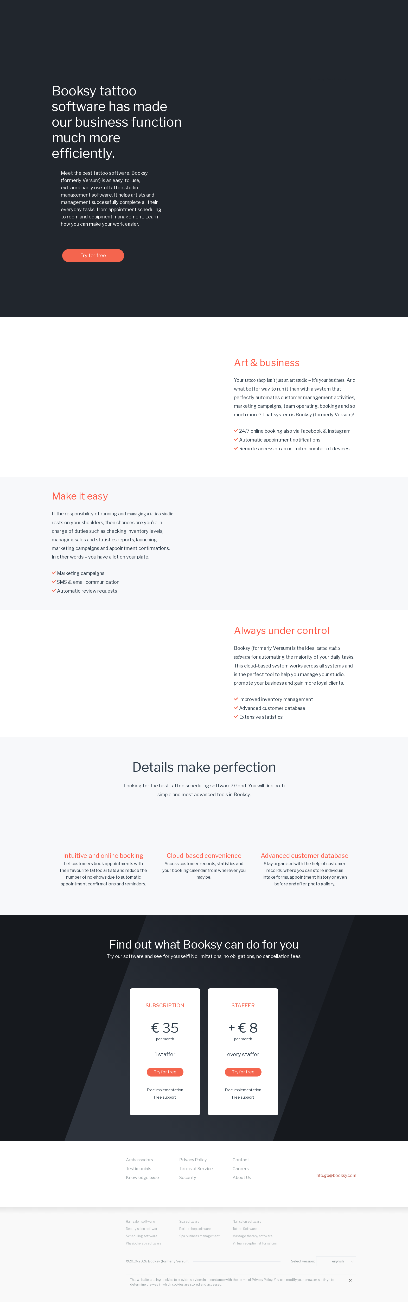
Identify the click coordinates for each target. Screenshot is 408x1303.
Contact (241, 1160)
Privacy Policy (193, 1160)
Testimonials (138, 1169)
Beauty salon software (142, 1230)
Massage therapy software (252, 1237)
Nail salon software (247, 1222)
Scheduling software (141, 1237)
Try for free (99, 256)
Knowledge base (142, 1178)
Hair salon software (140, 1222)
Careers (241, 1169)
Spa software (189, 1222)
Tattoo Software (245, 1230)
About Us (242, 1178)
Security (187, 1178)
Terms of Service (196, 1169)
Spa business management (199, 1237)
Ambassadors (139, 1160)
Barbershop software (195, 1230)
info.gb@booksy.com (335, 1176)
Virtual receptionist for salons (255, 1244)
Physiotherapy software (143, 1244)
